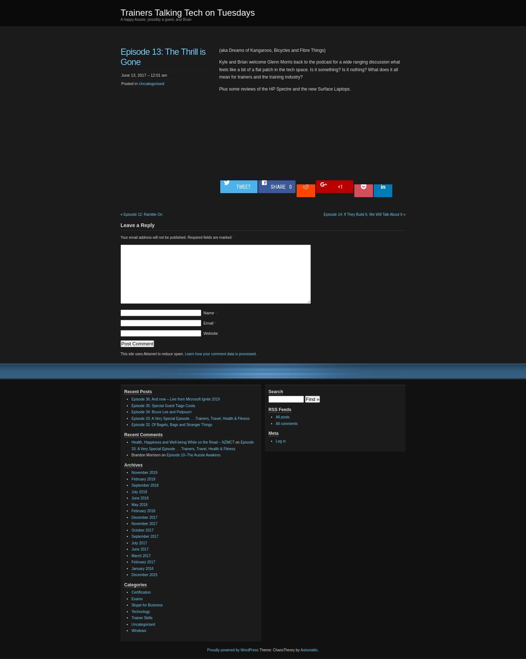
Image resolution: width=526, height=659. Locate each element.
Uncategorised (151, 83)
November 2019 (144, 473)
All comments (287, 424)
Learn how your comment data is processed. (221, 354)
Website (210, 333)
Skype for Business (147, 605)
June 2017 (140, 549)
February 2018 (143, 511)
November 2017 (144, 524)
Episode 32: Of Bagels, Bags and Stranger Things (172, 425)
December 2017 (144, 518)
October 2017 (143, 530)
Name (210, 313)
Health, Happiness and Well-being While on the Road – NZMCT (183, 442)
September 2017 (145, 537)
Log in (281, 441)
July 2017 (139, 543)
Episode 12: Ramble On (142, 214)
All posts (283, 417)
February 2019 (143, 479)
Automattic (309, 650)
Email (209, 323)
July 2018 (139, 492)
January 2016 (143, 569)
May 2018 (140, 505)
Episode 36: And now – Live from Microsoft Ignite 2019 (176, 399)
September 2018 (145, 485)
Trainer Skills (142, 618)
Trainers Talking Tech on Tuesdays (188, 13)
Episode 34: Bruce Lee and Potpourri (161, 412)
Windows (139, 631)
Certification (141, 592)
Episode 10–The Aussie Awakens (194, 455)
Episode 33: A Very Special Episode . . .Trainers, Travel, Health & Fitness (190, 419)
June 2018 (140, 498)
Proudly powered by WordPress (232, 650)
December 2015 (144, 575)
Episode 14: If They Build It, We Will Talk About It (363, 214)
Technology (141, 612)
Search (275, 391)
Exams (137, 599)
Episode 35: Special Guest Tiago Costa (163, 406)
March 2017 (141, 556)
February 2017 (143, 562)
